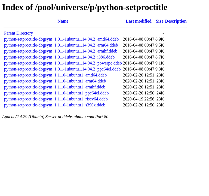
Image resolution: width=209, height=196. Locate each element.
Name (62, 21)
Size (160, 21)
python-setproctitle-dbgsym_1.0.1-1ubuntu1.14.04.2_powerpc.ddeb (63, 63)
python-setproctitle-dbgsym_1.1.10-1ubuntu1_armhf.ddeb (54, 87)
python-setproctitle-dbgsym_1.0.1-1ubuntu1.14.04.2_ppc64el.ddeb (62, 69)
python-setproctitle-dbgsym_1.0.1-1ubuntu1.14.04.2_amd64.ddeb (61, 39)
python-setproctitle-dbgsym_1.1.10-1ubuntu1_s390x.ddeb (54, 105)
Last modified (139, 21)
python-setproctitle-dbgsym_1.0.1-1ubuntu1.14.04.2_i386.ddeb (59, 57)
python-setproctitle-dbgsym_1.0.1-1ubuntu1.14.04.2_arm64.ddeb (61, 45)
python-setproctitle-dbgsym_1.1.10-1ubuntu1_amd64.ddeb (55, 75)
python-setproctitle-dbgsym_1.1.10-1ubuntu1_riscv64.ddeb (56, 99)
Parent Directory (18, 33)
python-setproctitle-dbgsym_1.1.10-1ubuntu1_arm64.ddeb (55, 81)
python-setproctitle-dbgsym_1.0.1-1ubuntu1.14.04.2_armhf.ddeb (60, 51)
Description (176, 21)
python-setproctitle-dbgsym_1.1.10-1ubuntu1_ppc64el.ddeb (56, 93)
